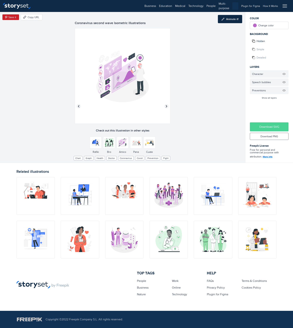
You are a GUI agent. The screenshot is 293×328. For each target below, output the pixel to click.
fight (166, 158)
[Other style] (96, 142)
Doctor (111, 158)
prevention (152, 158)
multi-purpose (120, 6)
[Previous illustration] (78, 106)
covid (140, 158)
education (57, 6)
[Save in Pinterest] (10, 17)
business (42, 6)
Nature (141, 294)
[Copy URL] (31, 17)
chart (78, 158)
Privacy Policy (216, 287)
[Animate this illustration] (230, 19)
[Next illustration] (166, 106)
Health (100, 158)
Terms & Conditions (254, 281)
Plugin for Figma (217, 294)
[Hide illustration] (284, 74)
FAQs (210, 281)
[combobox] (185, 6)
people (103, 6)
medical (72, 6)
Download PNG (269, 136)
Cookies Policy (251, 287)
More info (267, 156)
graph (89, 158)
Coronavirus (126, 158)
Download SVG (269, 127)
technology (87, 6)
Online (176, 287)
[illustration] (35, 196)
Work (175, 281)
